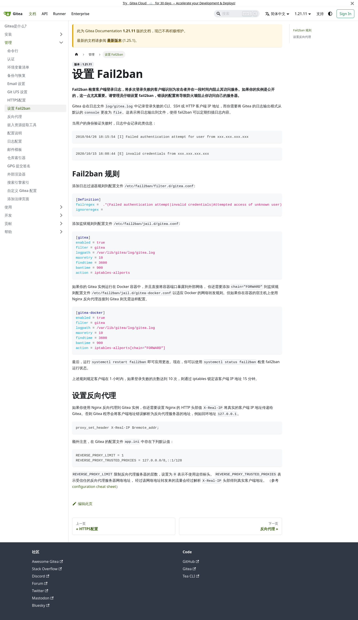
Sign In (345, 13)
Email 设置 (16, 83)
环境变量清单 (18, 67)
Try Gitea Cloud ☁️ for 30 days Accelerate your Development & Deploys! (179, 3)
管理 (8, 42)
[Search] (237, 13)
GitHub (191, 561)
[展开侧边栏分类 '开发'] (61, 215)
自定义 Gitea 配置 (22, 190)
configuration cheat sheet (94, 486)
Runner (59, 13)
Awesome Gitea (47, 561)
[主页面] (76, 54)
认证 (11, 58)
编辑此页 (82, 503)
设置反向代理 (302, 37)
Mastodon (42, 598)
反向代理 (14, 116)
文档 (32, 13)
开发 (8, 215)
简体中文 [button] (275, 13)
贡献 (8, 223)
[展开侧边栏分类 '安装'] (61, 34)
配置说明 (14, 133)
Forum (39, 583)
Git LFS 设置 (17, 91)
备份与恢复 (16, 75)
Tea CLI (191, 576)
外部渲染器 (16, 174)
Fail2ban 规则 (302, 30)
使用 (8, 207)
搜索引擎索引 (18, 182)
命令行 (12, 50)
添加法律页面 (18, 198)
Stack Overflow (47, 568)
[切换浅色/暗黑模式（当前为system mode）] (330, 13)
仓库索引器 (16, 157)
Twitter (40, 590)
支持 (320, 13)
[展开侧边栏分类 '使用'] (61, 207)
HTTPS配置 (16, 100)
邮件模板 (14, 149)
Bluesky (40, 605)
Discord (40, 576)
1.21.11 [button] (301, 13)
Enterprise (80, 13)
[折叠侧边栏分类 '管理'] (61, 42)
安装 (8, 34)
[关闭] (352, 3)
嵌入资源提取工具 (22, 124)
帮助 (8, 231)
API (44, 13)
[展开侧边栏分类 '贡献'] (61, 223)
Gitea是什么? (15, 26)
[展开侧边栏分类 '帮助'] (61, 231)
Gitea (189, 568)
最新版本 (114, 40)
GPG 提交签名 (18, 165)
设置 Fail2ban (18, 108)
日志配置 (14, 141)
